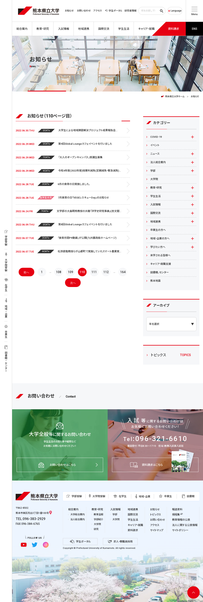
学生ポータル (113, 10)
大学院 (154, 179)
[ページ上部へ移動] (193, 592)
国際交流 (155, 213)
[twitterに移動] (34, 545)
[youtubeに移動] (24, 545)
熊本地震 (155, 280)
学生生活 (155, 196)
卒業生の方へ (158, 229)
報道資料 (177, 509)
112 (106, 272)
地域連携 (155, 221)
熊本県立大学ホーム (174, 96)
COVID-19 (156, 136)
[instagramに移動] (46, 545)
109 (70, 272)
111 (94, 272)
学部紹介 (98, 519)
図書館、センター (159, 272)
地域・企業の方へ (159, 238)
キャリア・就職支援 (160, 263)
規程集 (176, 514)
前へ (26, 272)
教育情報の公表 (181, 519)
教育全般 (98, 514)
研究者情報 (130, 10)
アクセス (97, 10)
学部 (152, 170)
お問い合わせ (84, 10)
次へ (73, 282)
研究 (96, 529)
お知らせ (69, 10)
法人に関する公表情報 (184, 525)
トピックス (155, 514)
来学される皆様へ (160, 255)
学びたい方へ (157, 247)
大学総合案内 (77, 514)
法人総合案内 (158, 162)
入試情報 (155, 204)
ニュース (155, 153)
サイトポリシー (180, 530)
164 (122, 272)
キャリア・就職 (135, 525)
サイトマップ (156, 530)
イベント (154, 145)
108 (58, 272)
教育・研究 (156, 187)
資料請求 (133, 530)
